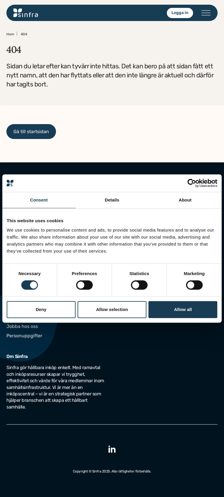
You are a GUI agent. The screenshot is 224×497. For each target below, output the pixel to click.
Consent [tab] (39, 199)
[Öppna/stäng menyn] (206, 13)
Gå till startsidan (31, 131)
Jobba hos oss (22, 326)
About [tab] (185, 199)
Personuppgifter (24, 335)
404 (24, 34)
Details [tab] (112, 199)
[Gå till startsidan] (25, 12)
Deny (41, 309)
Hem (10, 34)
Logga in (180, 12)
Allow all (183, 309)
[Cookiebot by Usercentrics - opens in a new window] (191, 183)
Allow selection (112, 309)
